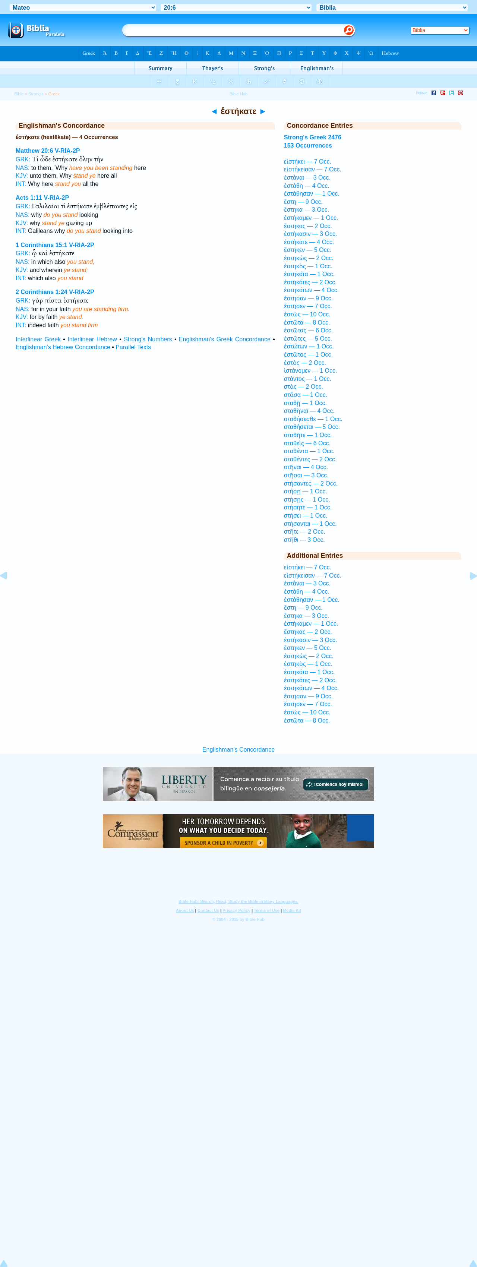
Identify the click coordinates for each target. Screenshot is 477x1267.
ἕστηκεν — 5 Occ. (307, 250)
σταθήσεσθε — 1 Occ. (313, 419)
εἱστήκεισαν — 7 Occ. (312, 169)
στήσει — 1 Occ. (306, 515)
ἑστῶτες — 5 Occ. (308, 338)
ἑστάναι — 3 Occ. (307, 177)
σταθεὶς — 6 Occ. (307, 443)
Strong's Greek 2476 (312, 137)
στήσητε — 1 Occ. (308, 507)
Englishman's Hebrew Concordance (63, 347)
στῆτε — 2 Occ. (304, 531)
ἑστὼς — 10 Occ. (307, 314)
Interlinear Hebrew (92, 339)
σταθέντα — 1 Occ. (309, 451)
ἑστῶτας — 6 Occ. (308, 330)
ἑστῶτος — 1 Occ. (308, 354)
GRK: (23, 159)
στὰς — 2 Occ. (303, 386)
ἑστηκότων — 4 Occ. (311, 290)
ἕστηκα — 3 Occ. (306, 209)
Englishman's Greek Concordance (225, 339)
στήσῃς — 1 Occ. (307, 499)
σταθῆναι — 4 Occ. (309, 411)
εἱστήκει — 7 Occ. (307, 161)
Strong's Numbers (148, 339)
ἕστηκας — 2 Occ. (308, 226)
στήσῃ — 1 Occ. (305, 491)
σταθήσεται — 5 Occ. (312, 427)
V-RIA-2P (67, 151)
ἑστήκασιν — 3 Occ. (310, 234)
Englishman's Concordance (238, 749)
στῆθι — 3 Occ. (304, 540)
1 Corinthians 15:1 (41, 245)
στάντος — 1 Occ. (307, 379)
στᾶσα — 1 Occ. (305, 395)
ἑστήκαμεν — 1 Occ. (311, 218)
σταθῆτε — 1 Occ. (308, 435)
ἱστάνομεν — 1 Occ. (310, 370)
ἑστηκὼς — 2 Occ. (309, 258)
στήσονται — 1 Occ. (310, 524)
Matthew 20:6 (34, 151)
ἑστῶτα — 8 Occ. (307, 322)
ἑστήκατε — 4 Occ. (309, 242)
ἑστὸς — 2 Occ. (305, 363)
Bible (18, 94)
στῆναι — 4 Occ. (306, 467)
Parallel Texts (133, 347)
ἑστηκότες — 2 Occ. (310, 282)
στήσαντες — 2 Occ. (311, 483)
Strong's (36, 94)
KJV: (22, 176)
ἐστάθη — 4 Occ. (306, 186)
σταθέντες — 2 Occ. (310, 459)
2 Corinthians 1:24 (41, 292)
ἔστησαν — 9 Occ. (308, 298)
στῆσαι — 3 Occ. (306, 475)
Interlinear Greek (38, 339)
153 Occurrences (308, 145)
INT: (21, 184)
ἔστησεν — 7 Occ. (308, 306)
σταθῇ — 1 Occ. (305, 403)
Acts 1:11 (29, 198)
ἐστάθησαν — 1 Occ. (311, 193)
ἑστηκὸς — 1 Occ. (308, 266)
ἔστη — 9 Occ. (303, 202)
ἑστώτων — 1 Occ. (309, 346)
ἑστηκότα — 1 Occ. (309, 274)
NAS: (22, 168)
